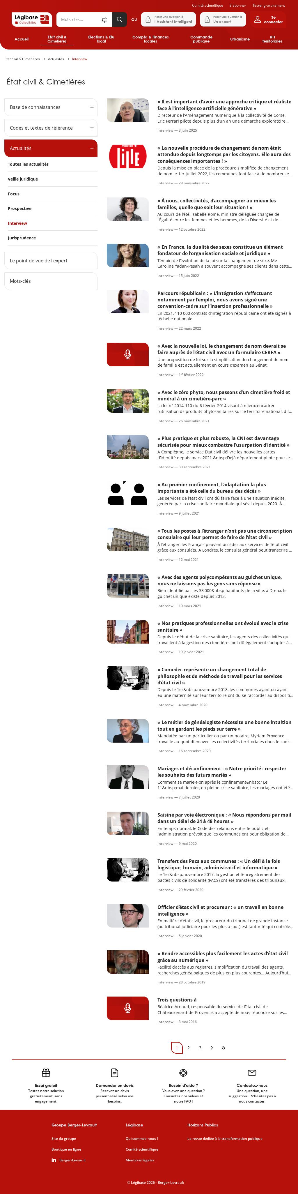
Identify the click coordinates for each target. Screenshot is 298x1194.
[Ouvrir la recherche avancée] (106, 19)
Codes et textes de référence (41, 128)
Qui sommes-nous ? (142, 1138)
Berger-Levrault (72, 1160)
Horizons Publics (202, 1124)
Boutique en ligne (66, 1149)
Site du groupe (64, 1138)
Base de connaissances (35, 107)
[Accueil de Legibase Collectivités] (32, 19)
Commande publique (201, 39)
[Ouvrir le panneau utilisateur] (268, 19)
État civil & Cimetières (57, 39)
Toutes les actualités (28, 164)
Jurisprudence (22, 238)
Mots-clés (20, 281)
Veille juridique (23, 179)
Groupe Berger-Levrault (74, 1124)
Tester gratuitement (269, 5)
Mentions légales (140, 1160)
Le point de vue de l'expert (39, 260)
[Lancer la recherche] (119, 19)
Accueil (22, 39)
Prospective (19, 208)
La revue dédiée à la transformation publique (224, 1138)
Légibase (134, 1124)
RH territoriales (272, 39)
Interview (79, 58)
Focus (13, 194)
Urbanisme (240, 39)
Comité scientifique (207, 5)
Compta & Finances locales (150, 39)
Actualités (56, 58)
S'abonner (238, 5)
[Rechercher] (78, 19)
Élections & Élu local (101, 39)
